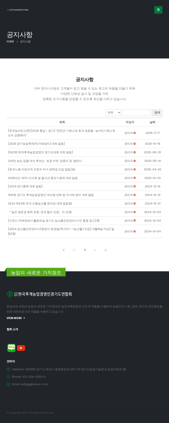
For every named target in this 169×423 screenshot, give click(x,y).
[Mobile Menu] (158, 10)
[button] (128, 133)
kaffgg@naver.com (34, 384)
